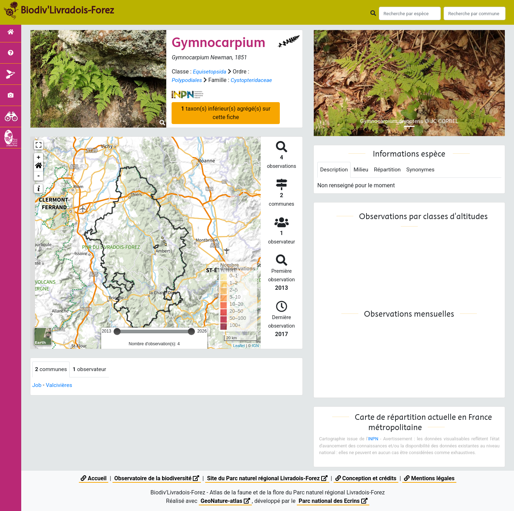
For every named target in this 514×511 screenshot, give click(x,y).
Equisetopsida (210, 71)
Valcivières (59, 385)
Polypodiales (187, 80)
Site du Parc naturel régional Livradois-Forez (267, 478)
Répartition (389, 169)
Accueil (93, 478)
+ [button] (39, 157)
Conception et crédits (366, 478)
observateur (91, 369)
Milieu (362, 169)
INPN (373, 439)
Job (37, 385)
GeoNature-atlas (225, 501)
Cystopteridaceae (253, 80)
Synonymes (423, 169)
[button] (38, 166)
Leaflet (239, 345)
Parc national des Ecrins (333, 501)
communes (51, 369)
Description (334, 169)
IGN (255, 345)
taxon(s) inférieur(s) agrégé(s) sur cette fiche (226, 112)
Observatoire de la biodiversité (156, 478)
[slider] (117, 331)
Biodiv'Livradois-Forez (67, 10)
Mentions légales (430, 478)
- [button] (39, 176)
